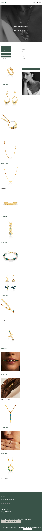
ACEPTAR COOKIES (28, 529)
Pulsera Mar (3, 214)
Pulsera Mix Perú (4, 267)
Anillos (23, 51)
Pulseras (23, 59)
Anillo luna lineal (4, 346)
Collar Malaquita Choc (5, 373)
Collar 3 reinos (3, 188)
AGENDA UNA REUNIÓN (31, 68)
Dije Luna (2, 135)
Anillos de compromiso (26, 53)
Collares (23, 58)
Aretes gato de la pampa (5, 399)
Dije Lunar (3, 241)
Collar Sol (3, 161)
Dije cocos (3, 320)
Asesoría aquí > (4, 84)
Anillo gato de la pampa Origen (7, 452)
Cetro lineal (3, 425)
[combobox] (6, 47)
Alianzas (23, 49)
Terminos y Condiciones (4, 509)
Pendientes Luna (4, 109)
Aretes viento (3, 293)
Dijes (23, 56)
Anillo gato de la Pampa (5, 82)
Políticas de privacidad (18, 528)
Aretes (23, 54)
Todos (23, 47)
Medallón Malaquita (4, 478)
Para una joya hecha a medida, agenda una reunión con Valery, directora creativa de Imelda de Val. (16, 519)
